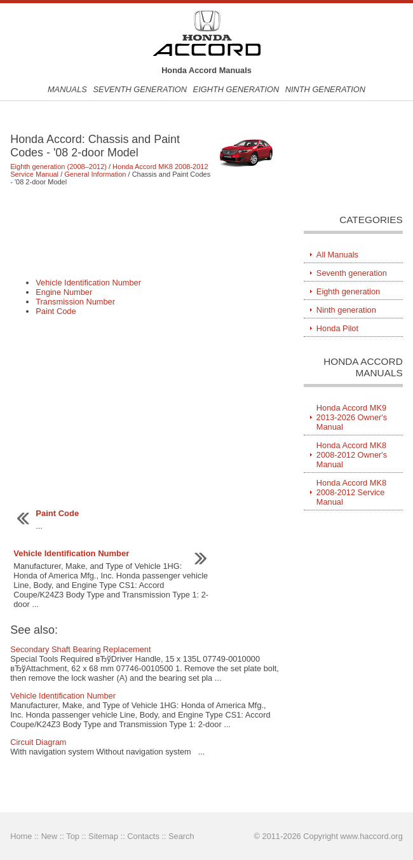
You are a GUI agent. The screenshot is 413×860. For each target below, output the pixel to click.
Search (181, 836)
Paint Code (56, 311)
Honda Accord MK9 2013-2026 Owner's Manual (351, 417)
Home (21, 836)
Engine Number (64, 292)
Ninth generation (325, 89)
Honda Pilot (337, 328)
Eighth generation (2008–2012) (58, 166)
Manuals (67, 89)
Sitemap (103, 836)
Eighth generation (236, 89)
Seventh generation (140, 89)
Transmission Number (75, 301)
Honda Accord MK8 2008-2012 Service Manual (351, 492)
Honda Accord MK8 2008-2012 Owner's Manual (351, 454)
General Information (95, 174)
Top (72, 836)
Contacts (143, 836)
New (49, 836)
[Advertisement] (145, 231)
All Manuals (337, 254)
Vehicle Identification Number (88, 282)
